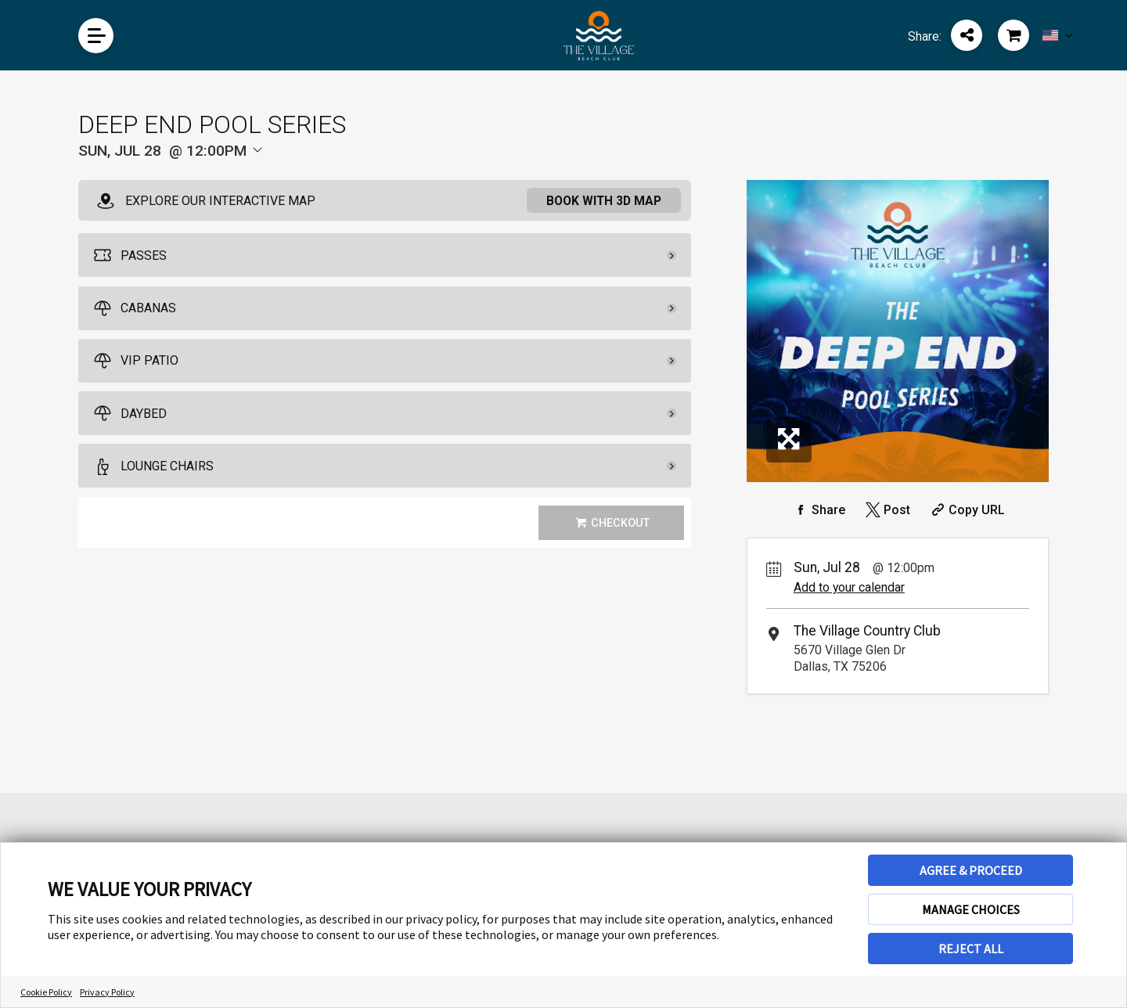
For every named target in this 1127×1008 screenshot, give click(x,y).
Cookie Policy (46, 992)
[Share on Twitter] (886, 510)
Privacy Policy (107, 992)
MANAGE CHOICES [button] (971, 909)
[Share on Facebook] (817, 510)
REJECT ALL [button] (970, 948)
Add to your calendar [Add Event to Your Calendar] (849, 587)
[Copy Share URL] (966, 510)
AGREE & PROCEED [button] (971, 870)
